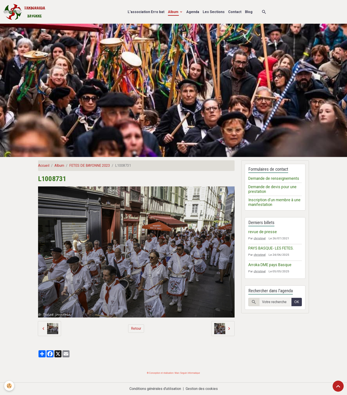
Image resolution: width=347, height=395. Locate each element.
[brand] (25, 12)
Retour (136, 328)
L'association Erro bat (146, 12)
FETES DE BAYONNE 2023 (89, 165)
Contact (234, 12)
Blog (249, 12)
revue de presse (262, 232)
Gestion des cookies (202, 389)
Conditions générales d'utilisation (155, 389)
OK (296, 302)
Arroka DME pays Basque (269, 265)
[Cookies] (9, 386)
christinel (260, 238)
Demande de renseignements (273, 178)
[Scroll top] (338, 386)
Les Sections (214, 12)
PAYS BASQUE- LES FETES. (271, 248)
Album (173, 12)
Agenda (192, 12)
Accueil (43, 165)
